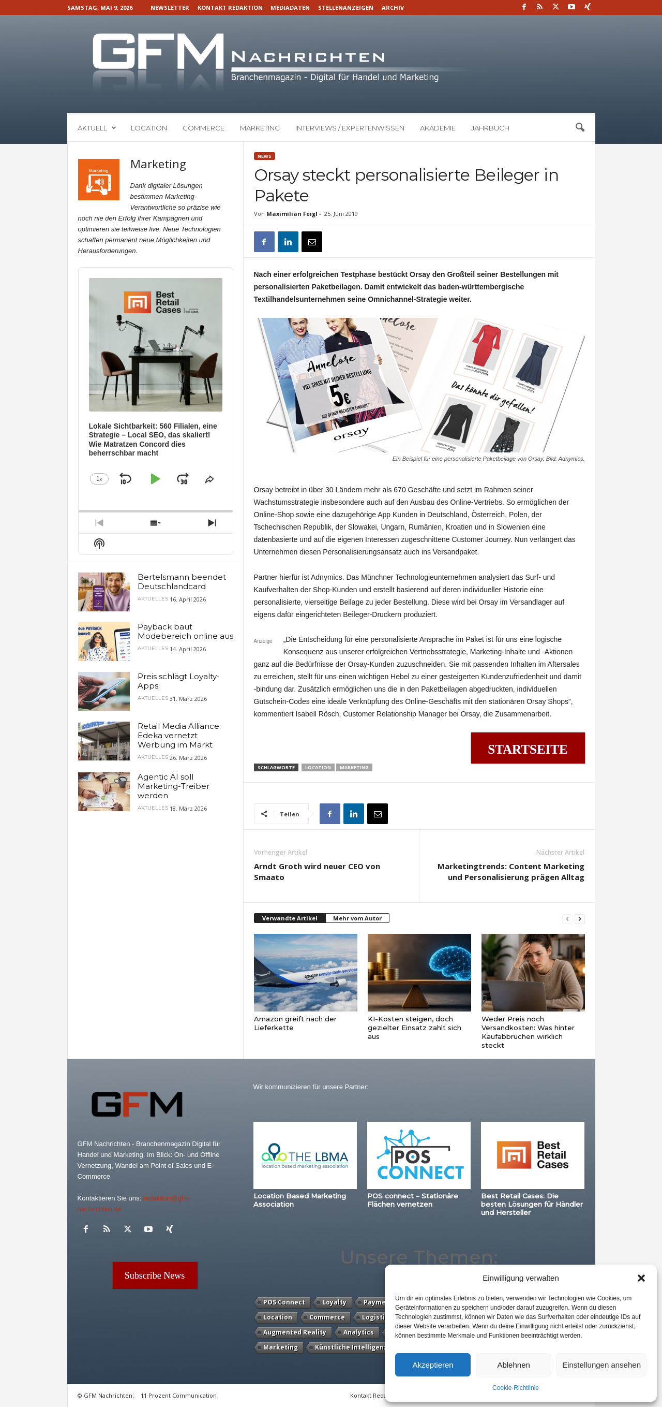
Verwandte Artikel (290, 918)
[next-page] (580, 918)
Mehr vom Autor (357, 918)
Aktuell (97, 128)
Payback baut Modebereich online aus (185, 631)
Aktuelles (153, 599)
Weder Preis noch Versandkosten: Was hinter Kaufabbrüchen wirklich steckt (528, 1032)
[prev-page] (567, 918)
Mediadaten (290, 7)
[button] (641, 1278)
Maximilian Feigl (292, 213)
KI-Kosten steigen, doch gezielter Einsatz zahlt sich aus (414, 1027)
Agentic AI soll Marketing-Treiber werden (173, 786)
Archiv (393, 7)
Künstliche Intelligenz (351, 1347)
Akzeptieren (432, 1364)
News (265, 156)
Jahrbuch (490, 128)
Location (149, 128)
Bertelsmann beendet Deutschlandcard (182, 581)
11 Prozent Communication (179, 1395)
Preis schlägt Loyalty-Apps (179, 681)
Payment (378, 1302)
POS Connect (284, 1302)
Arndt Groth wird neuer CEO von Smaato (317, 871)
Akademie (438, 128)
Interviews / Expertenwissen (349, 128)
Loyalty (334, 1302)
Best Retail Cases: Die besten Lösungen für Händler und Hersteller (532, 1204)
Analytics (358, 1332)
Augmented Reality (294, 1332)
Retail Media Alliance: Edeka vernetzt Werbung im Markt (179, 735)
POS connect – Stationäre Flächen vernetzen (412, 1200)
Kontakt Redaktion (230, 7)
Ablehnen (513, 1364)
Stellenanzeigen (345, 7)
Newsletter (170, 7)
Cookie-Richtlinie (515, 1387)
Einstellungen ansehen (601, 1364)
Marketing (260, 128)
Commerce (203, 128)
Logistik (375, 1317)
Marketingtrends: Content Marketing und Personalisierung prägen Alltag (511, 871)
